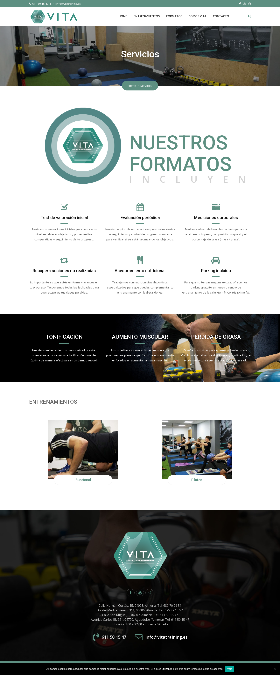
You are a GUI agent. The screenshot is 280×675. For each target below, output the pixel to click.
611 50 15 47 (40, 3)
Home (123, 16)
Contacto (221, 16)
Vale (229, 668)
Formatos (174, 16)
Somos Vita (197, 16)
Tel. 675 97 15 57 (171, 611)
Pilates (197, 481)
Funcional (83, 481)
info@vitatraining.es (68, 3)
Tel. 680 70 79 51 (169, 606)
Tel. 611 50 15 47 (166, 616)
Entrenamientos (147, 16)
